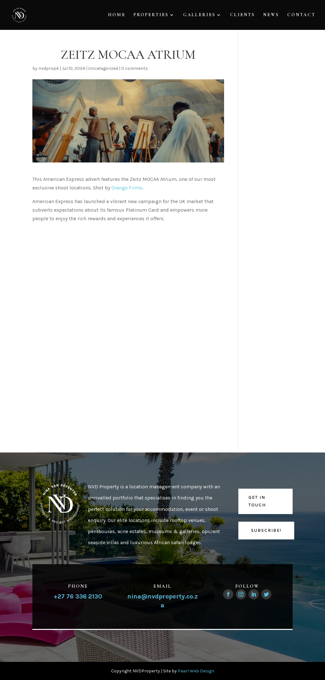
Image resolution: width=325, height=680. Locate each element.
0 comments (134, 68)
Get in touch (257, 501)
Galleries (199, 15)
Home (116, 15)
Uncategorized (103, 68)
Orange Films (126, 188)
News (271, 15)
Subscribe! (266, 530)
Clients (242, 15)
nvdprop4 (48, 68)
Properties (151, 15)
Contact (301, 15)
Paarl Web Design (196, 671)
